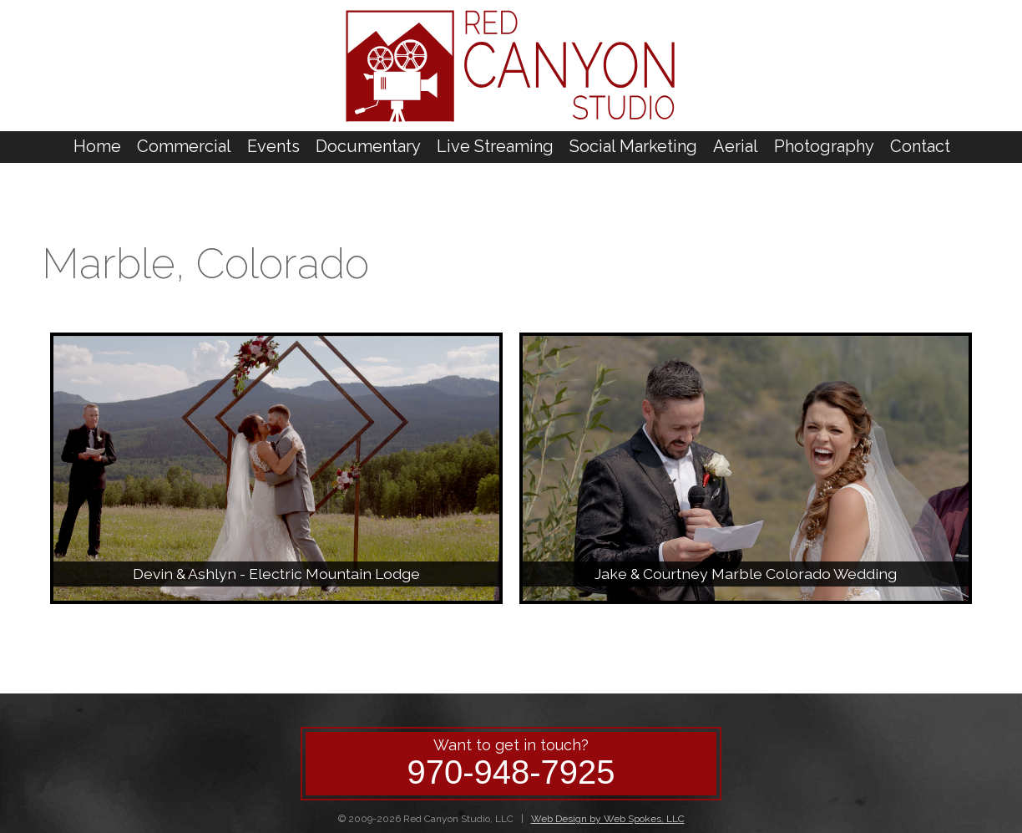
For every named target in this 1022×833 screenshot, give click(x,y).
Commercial (184, 146)
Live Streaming (495, 146)
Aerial (735, 146)
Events (273, 146)
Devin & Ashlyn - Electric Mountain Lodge (276, 573)
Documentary (368, 146)
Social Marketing (633, 146)
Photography (824, 146)
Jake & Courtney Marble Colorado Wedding (745, 573)
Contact (920, 146)
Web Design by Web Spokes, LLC (608, 819)
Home (97, 146)
